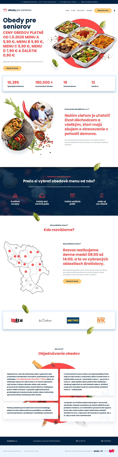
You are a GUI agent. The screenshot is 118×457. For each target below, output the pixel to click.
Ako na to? (80, 10)
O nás (73, 10)
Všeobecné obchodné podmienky (12, 451)
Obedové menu (103, 10)
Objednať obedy (12, 68)
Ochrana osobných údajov (31, 451)
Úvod (67, 10)
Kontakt (89, 10)
